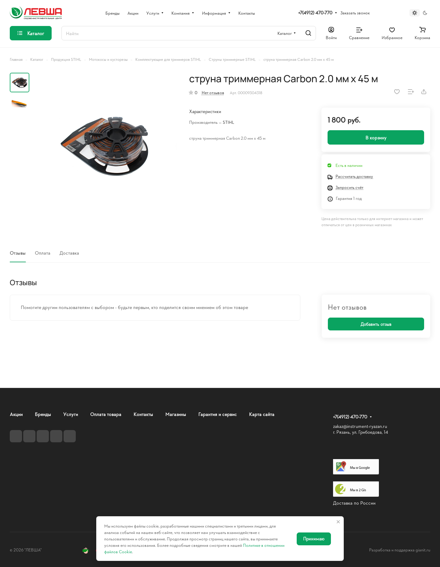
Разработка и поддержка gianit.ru (399, 550)
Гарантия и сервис (217, 414)
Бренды (43, 414)
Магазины (175, 414)
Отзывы (18, 252)
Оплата (42, 252)
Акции (16, 414)
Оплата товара (105, 414)
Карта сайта (261, 414)
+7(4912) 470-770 (315, 13)
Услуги (70, 414)
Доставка (69, 252)
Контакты (143, 414)
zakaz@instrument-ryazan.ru (360, 426)
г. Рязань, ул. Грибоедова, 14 (360, 432)
